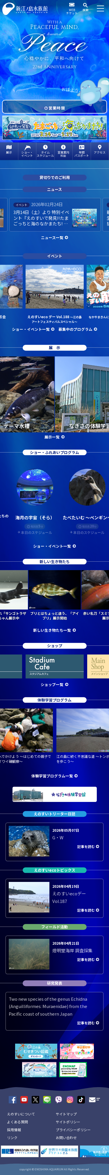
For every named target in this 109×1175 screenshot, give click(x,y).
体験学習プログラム (54, 700)
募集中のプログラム (75, 329)
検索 (85, 10)
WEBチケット (72, 11)
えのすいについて (21, 1113)
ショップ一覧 (52, 684)
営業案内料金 (63, 154)
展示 (9, 152)
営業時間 (57, 108)
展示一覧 (52, 437)
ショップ (54, 645)
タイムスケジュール (45, 154)
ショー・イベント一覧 (31, 329)
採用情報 (14, 1129)
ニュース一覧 (52, 237)
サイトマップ (66, 1113)
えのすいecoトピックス (54, 870)
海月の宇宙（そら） (35, 517)
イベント (54, 256)
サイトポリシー (68, 1121)
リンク (12, 1137)
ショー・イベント (27, 154)
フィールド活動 (54, 927)
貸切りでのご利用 (55, 177)
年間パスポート (81, 154)
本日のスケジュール (36, 532)
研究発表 (54, 983)
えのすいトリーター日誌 (54, 814)
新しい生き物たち (55, 561)
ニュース (54, 189)
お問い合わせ (66, 1137)
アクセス (100, 152)
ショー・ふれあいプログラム (54, 452)
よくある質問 (17, 1121)
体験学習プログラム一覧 (52, 776)
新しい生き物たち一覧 (52, 630)
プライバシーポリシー (73, 1129)
